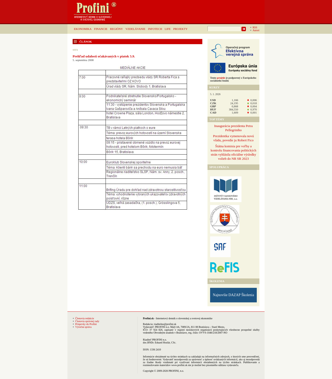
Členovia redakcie (84, 318)
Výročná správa (83, 326)
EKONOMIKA (83, 28)
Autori (256, 30)
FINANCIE (100, 28)
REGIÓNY (116, 28)
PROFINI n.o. (162, 326)
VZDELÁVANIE (136, 28)
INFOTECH (155, 28)
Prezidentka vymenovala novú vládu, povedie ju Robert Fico (233, 138)
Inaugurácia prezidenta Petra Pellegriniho (233, 128)
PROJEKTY (180, 28)
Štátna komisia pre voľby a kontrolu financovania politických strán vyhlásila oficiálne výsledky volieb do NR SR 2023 (233, 152)
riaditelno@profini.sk (165, 324)
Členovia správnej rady (87, 321)
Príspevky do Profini (86, 324)
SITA (75, 50)
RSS (255, 27)
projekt (221, 77)
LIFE (168, 28)
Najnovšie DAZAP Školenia (233, 295)
